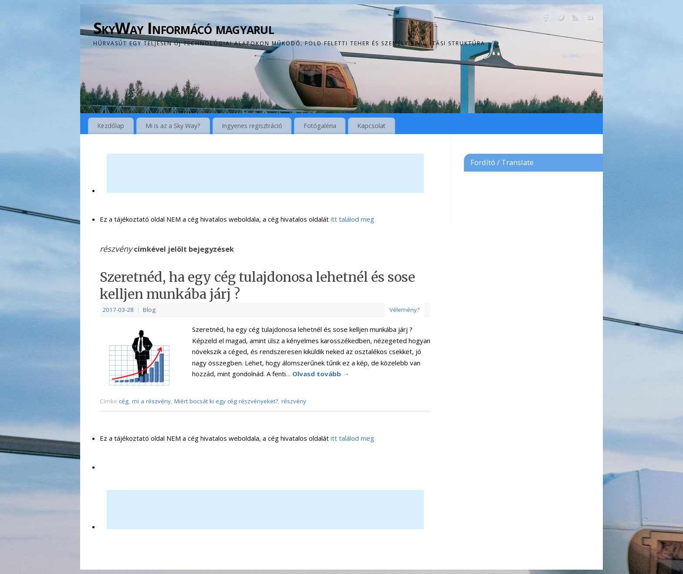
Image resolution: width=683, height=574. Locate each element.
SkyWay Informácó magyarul (183, 28)
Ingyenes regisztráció (252, 126)
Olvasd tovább (320, 373)
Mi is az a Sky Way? (172, 126)
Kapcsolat (371, 126)
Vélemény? (404, 310)
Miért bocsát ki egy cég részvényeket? (226, 401)
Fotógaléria (320, 126)
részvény (293, 401)
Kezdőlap (110, 126)
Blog (149, 310)
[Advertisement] (265, 173)
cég (123, 401)
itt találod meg (351, 219)
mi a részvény (151, 401)
